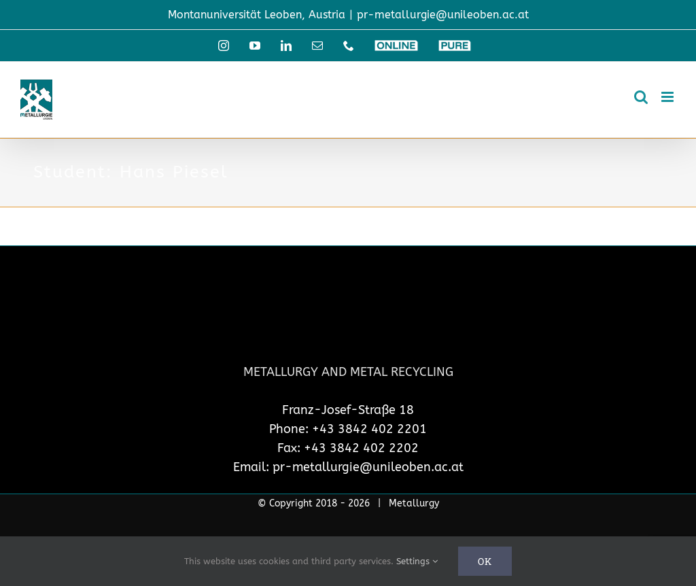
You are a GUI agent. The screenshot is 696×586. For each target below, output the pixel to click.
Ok (485, 561)
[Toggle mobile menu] (668, 97)
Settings (417, 561)
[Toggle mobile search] (641, 97)
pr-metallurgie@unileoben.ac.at (443, 14)
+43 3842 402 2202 (361, 448)
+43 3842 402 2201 (369, 428)
